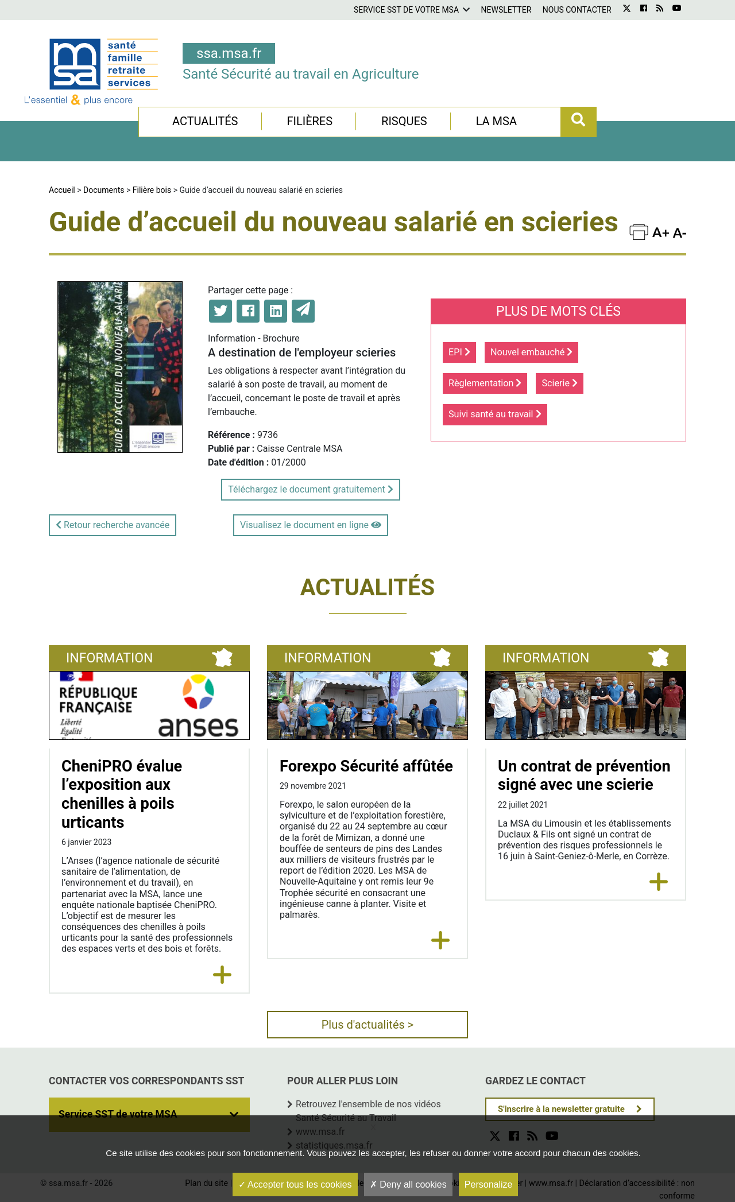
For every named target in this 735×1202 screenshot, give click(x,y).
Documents (103, 190)
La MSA (496, 121)
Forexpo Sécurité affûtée (366, 766)
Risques (404, 121)
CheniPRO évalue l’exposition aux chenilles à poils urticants (121, 794)
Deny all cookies (408, 1184)
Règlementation (484, 383)
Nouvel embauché (531, 352)
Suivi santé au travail (494, 414)
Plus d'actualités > (368, 1025)
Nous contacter (577, 9)
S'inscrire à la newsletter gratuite (561, 1109)
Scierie (559, 383)
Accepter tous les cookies (295, 1184)
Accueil (62, 190)
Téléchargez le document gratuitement (310, 489)
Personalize (489, 1184)
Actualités (205, 121)
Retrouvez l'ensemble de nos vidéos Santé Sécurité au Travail (368, 1111)
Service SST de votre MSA (406, 9)
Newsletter (506, 9)
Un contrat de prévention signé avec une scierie (584, 775)
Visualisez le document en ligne (310, 524)
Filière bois (152, 190)
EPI (459, 352)
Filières (309, 121)
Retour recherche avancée (112, 524)
